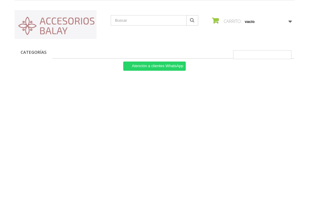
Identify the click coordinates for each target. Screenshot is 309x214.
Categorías (33, 52)
